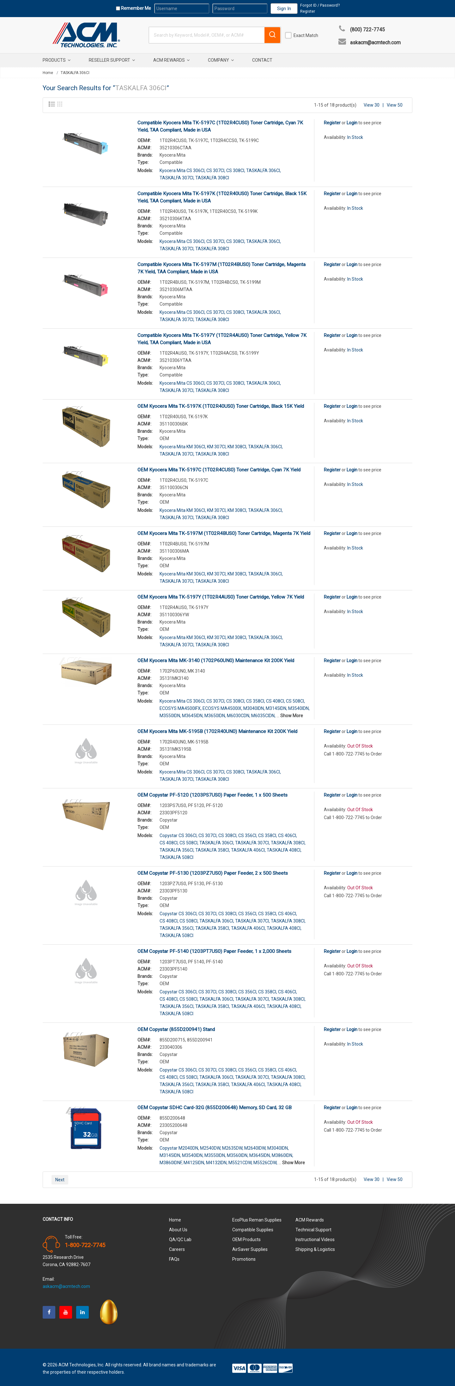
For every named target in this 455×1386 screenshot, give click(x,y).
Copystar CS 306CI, (178, 833)
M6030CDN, (238, 713)
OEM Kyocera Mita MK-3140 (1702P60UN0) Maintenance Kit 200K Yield (215, 658)
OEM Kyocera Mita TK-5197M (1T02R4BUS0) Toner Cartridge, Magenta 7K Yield (223, 531)
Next (59, 1177)
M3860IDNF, (171, 1160)
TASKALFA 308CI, (288, 840)
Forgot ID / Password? (320, 5)
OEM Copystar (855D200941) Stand (176, 1027)
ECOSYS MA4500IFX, (181, 705)
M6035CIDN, (263, 713)
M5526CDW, (265, 1160)
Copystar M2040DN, (179, 1145)
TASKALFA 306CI (75, 73)
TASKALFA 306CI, (263, 168)
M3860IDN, (282, 1152)
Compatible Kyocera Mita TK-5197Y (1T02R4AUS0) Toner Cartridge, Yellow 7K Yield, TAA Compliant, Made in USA (221, 336)
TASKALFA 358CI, (212, 847)
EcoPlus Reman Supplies (257, 1217)
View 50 (395, 102)
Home (48, 73)
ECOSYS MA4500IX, (222, 705)
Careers (177, 1246)
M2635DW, (232, 1145)
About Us (178, 1227)
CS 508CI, (295, 698)
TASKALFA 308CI (212, 175)
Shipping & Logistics (315, 1246)
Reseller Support (112, 60)
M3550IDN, (170, 713)
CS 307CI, (215, 168)
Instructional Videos (315, 1237)
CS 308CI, (235, 168)
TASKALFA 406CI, (248, 847)
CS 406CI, (287, 833)
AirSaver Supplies (250, 1246)
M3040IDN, (254, 705)
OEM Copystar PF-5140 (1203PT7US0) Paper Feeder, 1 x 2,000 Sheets (214, 949)
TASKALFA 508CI (176, 854)
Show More (291, 713)
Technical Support (313, 1227)
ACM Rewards (171, 60)
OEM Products (246, 1237)
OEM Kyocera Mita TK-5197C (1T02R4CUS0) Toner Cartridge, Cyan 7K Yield (218, 467)
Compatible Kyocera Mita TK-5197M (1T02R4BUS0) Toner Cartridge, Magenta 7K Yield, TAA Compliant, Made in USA (221, 265)
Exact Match (306, 35)
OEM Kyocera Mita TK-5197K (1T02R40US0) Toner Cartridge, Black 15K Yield (220, 404)
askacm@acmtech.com (375, 43)
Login (352, 120)
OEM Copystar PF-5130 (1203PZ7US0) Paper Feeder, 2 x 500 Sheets (212, 870)
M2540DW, (210, 1145)
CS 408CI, (275, 698)
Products (56, 60)
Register (307, 11)
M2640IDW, (255, 1145)
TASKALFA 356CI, (177, 847)
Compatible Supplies (252, 1227)
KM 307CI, (217, 444)
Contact (262, 60)
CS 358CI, (255, 698)
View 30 (371, 102)
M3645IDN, (192, 713)
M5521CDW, (240, 1160)
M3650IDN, (215, 713)
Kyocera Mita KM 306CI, (183, 444)
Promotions (244, 1256)
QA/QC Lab (180, 1237)
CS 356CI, (247, 833)
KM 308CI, (237, 444)
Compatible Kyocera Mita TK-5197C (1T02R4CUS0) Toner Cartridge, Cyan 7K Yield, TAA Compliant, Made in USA (220, 123)
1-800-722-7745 (85, 1243)
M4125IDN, (194, 1160)
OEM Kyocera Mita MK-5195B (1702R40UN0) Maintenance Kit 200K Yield (217, 729)
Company (221, 60)
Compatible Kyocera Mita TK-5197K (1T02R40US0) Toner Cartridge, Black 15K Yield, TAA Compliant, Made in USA (221, 194)
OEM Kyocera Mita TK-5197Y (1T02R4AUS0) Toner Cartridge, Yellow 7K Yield (220, 594)
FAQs (174, 1256)
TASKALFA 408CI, (284, 847)
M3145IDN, (276, 705)
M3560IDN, (237, 1152)
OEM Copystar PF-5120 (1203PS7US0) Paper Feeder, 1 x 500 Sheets (212, 792)
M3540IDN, (299, 705)
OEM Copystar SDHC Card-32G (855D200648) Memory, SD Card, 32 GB (214, 1105)
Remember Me (135, 8)
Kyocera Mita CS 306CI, (182, 168)
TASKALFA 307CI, (177, 175)
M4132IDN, (217, 1160)
